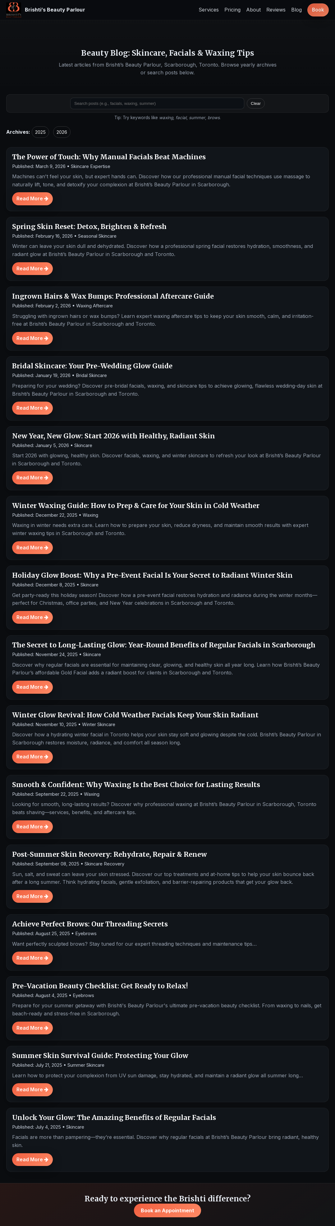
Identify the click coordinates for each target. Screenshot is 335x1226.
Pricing (232, 10)
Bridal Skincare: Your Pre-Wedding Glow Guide (92, 366)
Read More (32, 198)
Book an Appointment (167, 1210)
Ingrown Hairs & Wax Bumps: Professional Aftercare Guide (113, 296)
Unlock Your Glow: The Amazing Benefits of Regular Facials (114, 1117)
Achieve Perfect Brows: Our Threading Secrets (90, 924)
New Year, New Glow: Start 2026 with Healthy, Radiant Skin (113, 436)
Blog (296, 10)
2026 (62, 132)
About (253, 10)
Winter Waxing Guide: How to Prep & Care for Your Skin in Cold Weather (135, 505)
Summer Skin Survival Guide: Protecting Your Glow (100, 1055)
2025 (40, 132)
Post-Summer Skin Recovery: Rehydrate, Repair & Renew (109, 854)
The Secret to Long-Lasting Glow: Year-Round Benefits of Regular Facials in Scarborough (163, 645)
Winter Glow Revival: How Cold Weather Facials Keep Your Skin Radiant (135, 715)
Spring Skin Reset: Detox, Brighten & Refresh (89, 226)
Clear (256, 103)
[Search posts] (157, 103)
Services (209, 10)
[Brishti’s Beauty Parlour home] (45, 9)
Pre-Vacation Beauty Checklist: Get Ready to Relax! (100, 986)
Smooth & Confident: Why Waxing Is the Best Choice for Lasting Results (136, 785)
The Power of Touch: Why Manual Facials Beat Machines (109, 157)
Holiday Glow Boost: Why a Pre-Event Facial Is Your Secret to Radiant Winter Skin (152, 575)
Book (318, 10)
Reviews (276, 10)
